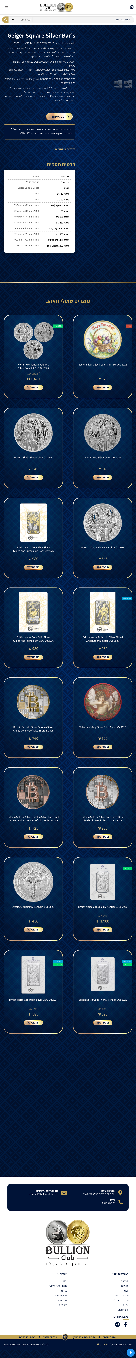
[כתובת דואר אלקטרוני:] (64, 1194)
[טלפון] (120, 1203)
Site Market (103, 1346)
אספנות (125, 1287)
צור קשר (63, 1307)
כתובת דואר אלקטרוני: (46, 1192)
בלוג (64, 1283)
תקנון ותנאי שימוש (58, 1287)
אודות (64, 1292)
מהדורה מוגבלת (121, 1302)
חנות (126, 1292)
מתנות (125, 1307)
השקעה (125, 1283)
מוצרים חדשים (121, 1297)
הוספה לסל (103, 387)
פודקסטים (62, 1302)
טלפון (112, 1201)
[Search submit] (5, 20)
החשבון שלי (61, 1297)
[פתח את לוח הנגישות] (131, 1353)
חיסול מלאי (123, 1311)
